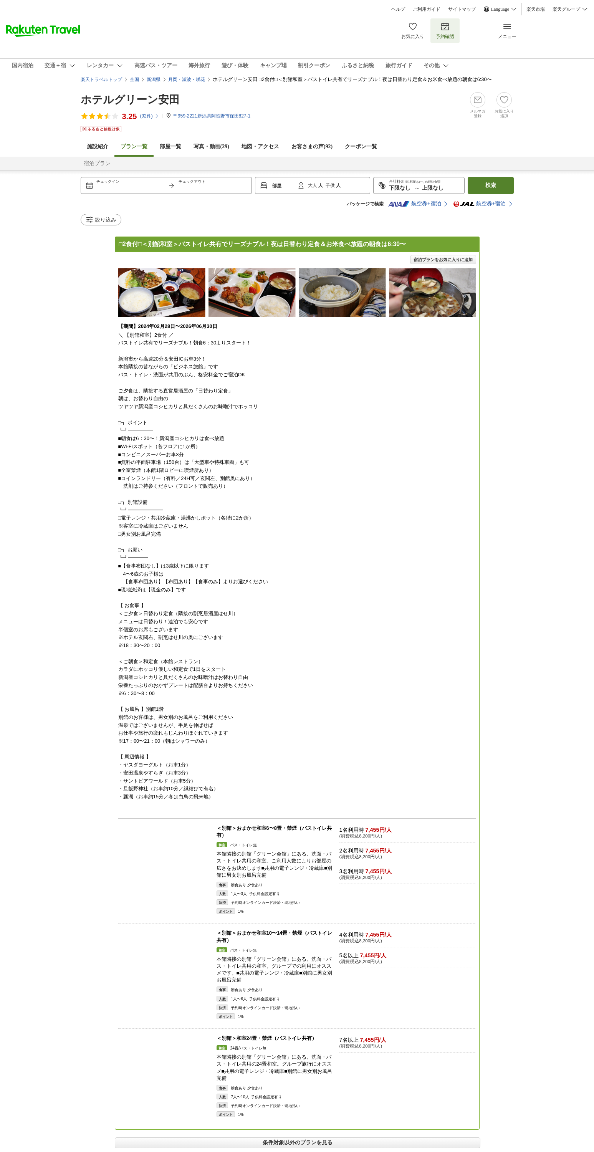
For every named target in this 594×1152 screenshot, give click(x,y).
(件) (149, 116)
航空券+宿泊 (414, 204)
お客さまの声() (312, 146)
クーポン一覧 (361, 146)
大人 (313, 185)
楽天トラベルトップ (101, 79)
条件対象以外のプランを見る (298, 1142)
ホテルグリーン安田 (130, 100)
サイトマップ (462, 9)
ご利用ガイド (426, 9)
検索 (490, 185)
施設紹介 (97, 146)
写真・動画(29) (211, 146)
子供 (331, 185)
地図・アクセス (260, 146)
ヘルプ (398, 9)
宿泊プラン (97, 163)
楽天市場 (535, 9)
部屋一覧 (170, 146)
